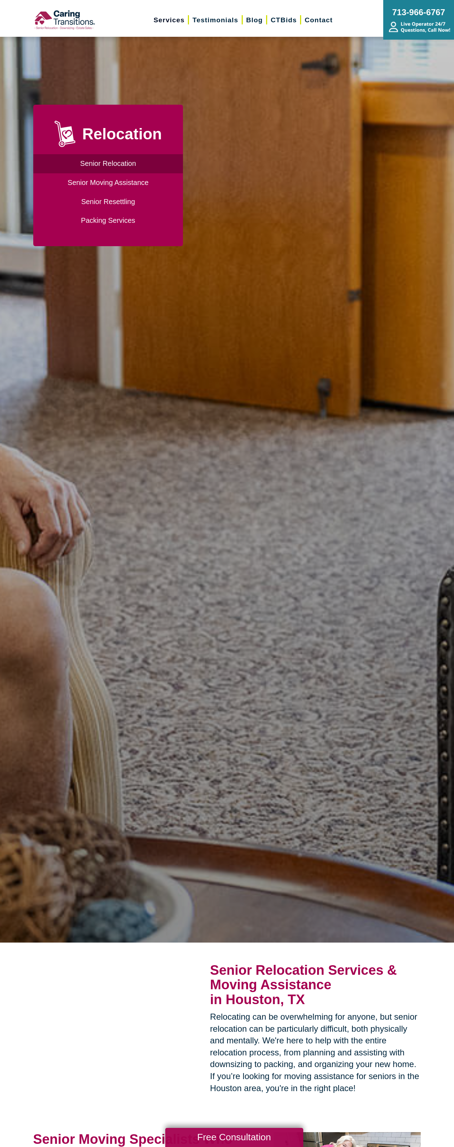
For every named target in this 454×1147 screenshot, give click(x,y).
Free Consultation (234, 1137)
